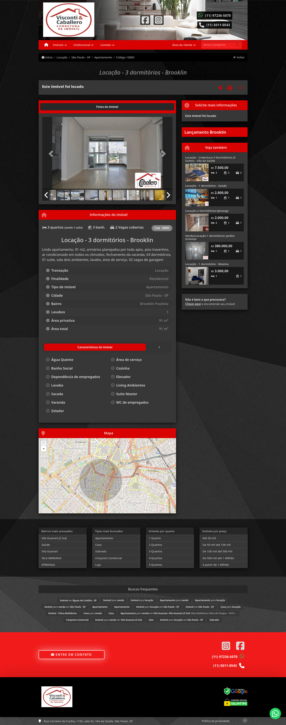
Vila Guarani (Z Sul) (54, 538)
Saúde (46, 545)
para (113, 600)
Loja (98, 564)
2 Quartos (155, 545)
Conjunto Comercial (108, 558)
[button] (52, 153)
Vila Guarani (50, 551)
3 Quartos (155, 551)
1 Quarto (155, 538)
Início (47, 57)
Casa (98, 545)
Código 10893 (125, 57)
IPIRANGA (48, 564)
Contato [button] (105, 45)
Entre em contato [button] (71, 655)
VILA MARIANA (51, 558)
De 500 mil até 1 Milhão (218, 558)
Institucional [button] (82, 45)
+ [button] (43, 443)
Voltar (239, 57)
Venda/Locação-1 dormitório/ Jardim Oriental (210, 237)
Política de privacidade (216, 721)
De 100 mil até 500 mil (217, 551)
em (78, 600)
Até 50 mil (209, 538)
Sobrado (101, 551)
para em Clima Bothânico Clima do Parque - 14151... (179, 613)
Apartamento (103, 57)
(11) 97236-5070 (218, 15)
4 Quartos (155, 558)
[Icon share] (145, 19)
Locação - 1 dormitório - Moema (207, 264)
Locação (61, 57)
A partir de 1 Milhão (216, 564)
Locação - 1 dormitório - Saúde (206, 186)
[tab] (54, 106)
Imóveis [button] (58, 45)
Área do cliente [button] (182, 45)
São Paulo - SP (80, 57)
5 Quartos (155, 564)
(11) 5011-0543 (218, 25)
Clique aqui (193, 304)
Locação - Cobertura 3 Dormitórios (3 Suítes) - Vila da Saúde (210, 159)
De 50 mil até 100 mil (217, 545)
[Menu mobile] (46, 45)
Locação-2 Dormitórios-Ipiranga (207, 211)
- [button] (43, 449)
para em (65, 606)
